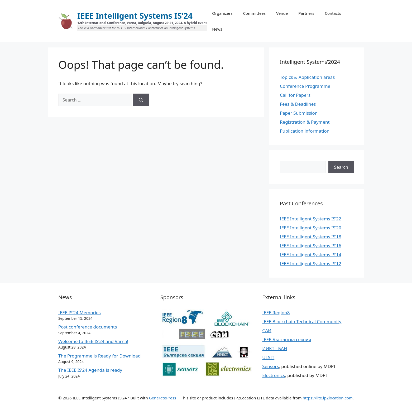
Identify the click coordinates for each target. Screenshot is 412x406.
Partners (306, 13)
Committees (254, 13)
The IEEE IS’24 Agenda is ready (90, 370)
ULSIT (268, 357)
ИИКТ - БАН (274, 348)
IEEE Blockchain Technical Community (301, 321)
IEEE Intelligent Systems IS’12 (310, 263)
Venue (282, 13)
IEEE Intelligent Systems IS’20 (310, 228)
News (217, 29)
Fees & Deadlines (298, 104)
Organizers (222, 13)
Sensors (270, 366)
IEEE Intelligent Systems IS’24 (135, 15)
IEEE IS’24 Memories (79, 313)
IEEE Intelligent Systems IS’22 (310, 219)
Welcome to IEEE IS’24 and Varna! (93, 341)
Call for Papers (295, 95)
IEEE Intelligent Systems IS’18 (310, 237)
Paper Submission (299, 113)
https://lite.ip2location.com (328, 397)
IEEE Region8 (276, 313)
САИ (266, 330)
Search (341, 167)
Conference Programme (305, 86)
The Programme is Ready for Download (99, 356)
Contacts (333, 13)
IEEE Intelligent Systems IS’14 (310, 255)
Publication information (304, 131)
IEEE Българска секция (286, 339)
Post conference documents (87, 327)
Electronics (273, 375)
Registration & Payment (305, 122)
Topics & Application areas (307, 77)
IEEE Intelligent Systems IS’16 (310, 246)
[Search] (141, 100)
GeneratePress (162, 397)
